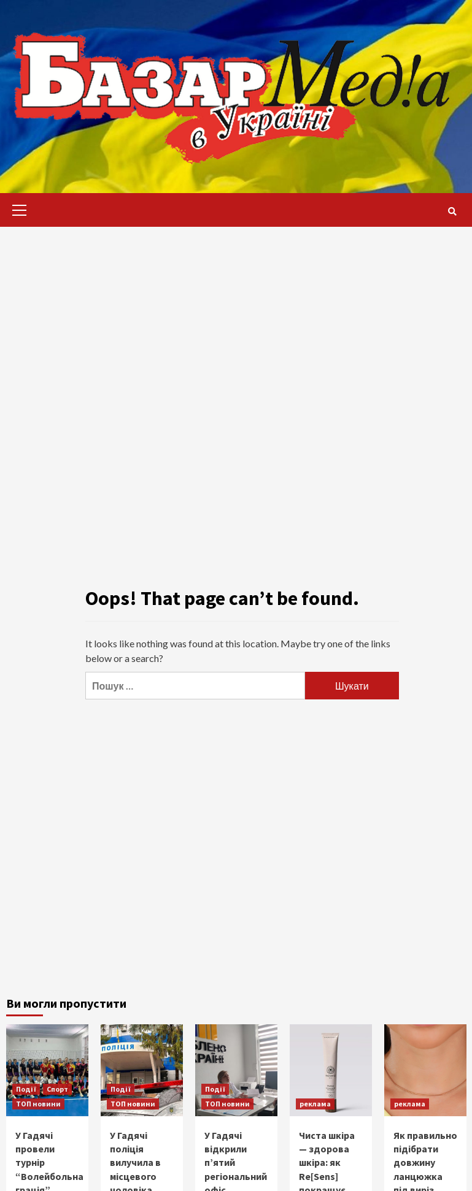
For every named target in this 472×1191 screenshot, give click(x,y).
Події (26, 1089)
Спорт (57, 1089)
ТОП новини (38, 1103)
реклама (315, 1103)
